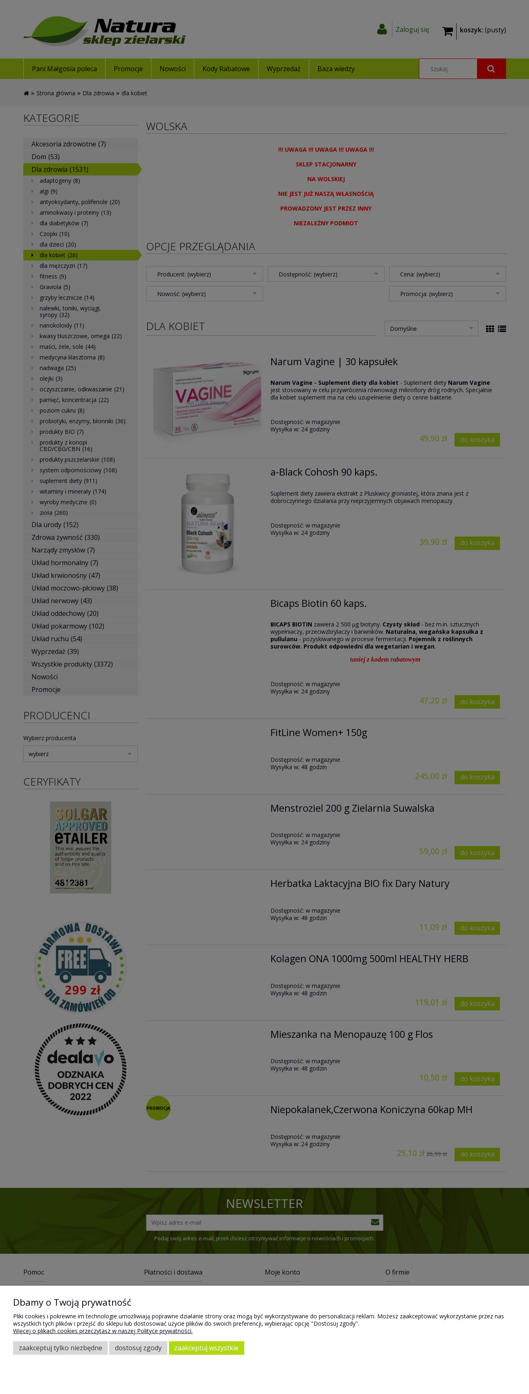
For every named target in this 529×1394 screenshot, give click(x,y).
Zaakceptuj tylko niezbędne (60, 1347)
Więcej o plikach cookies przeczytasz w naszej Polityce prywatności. (103, 1331)
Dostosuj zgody (138, 1347)
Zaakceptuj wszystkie (206, 1347)
